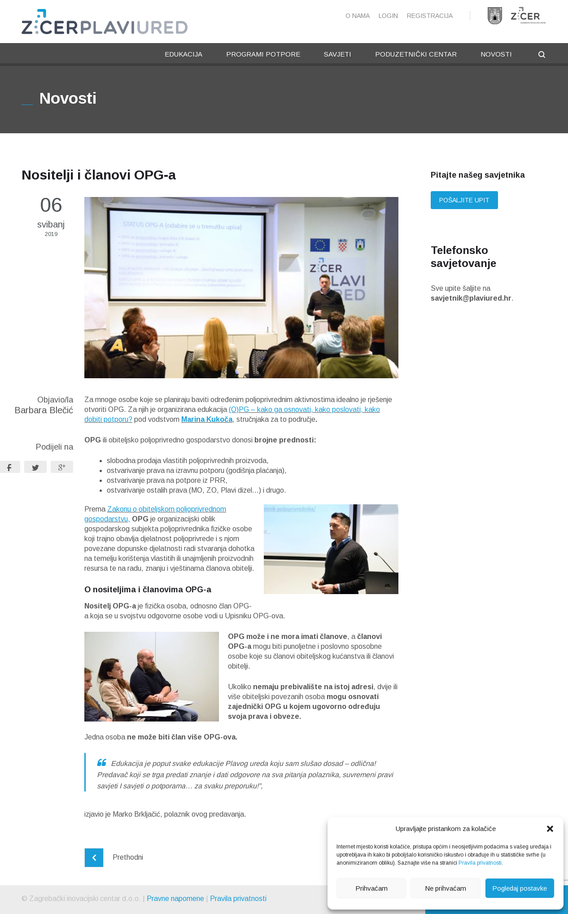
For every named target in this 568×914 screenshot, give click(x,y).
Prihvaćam (371, 888)
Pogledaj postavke (519, 888)
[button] (550, 828)
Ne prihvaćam (445, 888)
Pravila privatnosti (480, 863)
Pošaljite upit (464, 200)
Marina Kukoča (206, 419)
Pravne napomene (175, 898)
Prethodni (113, 857)
